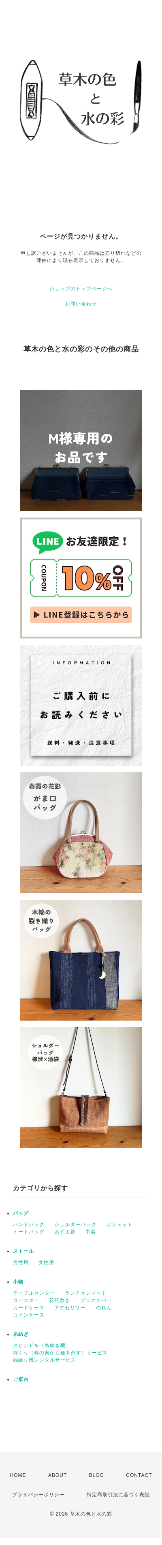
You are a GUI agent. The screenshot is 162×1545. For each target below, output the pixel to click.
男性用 (21, 1262)
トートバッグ (29, 1232)
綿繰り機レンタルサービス (44, 1360)
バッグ (21, 1213)
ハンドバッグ (29, 1224)
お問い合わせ (81, 304)
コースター (26, 1300)
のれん (104, 1307)
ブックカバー (96, 1300)
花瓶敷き (59, 1300)
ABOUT (57, 1475)
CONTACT (139, 1475)
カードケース (29, 1307)
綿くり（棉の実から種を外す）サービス (60, 1353)
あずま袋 (64, 1232)
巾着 (90, 1232)
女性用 (46, 1262)
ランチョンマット (86, 1293)
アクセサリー (70, 1307)
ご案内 (21, 1379)
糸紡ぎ (21, 1334)
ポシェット (120, 1224)
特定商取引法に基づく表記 (118, 1494)
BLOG (96, 1475)
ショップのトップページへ (81, 288)
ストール (23, 1251)
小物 (18, 1282)
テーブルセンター (34, 1293)
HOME (18, 1475)
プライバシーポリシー (38, 1494)
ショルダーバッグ (75, 1224)
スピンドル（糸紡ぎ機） (42, 1345)
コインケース (29, 1315)
